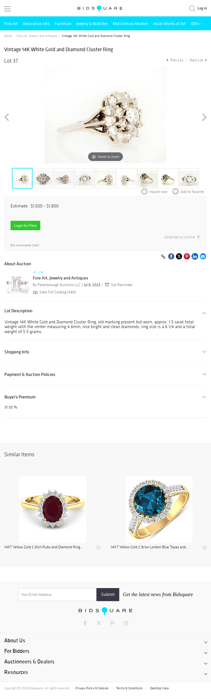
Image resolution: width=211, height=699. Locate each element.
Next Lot (198, 60)
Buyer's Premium (20, 397)
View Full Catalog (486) (54, 292)
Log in (202, 8)
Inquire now (158, 191)
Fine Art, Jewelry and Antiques (36, 36)
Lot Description (18, 310)
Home (8, 36)
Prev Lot (174, 60)
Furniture (63, 23)
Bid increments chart (25, 245)
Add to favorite (192, 191)
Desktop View (159, 688)
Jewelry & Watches (92, 23)
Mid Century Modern (130, 23)
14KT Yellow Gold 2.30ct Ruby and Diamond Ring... (43, 547)
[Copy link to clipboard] (163, 257)
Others (197, 23)
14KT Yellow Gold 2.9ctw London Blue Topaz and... (149, 547)
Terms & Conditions (129, 688)
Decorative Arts (36, 23)
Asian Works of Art (169, 23)
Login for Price (25, 225)
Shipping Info (16, 352)
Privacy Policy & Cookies (92, 688)
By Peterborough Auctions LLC (56, 285)
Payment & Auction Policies (29, 374)
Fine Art (11, 23)
